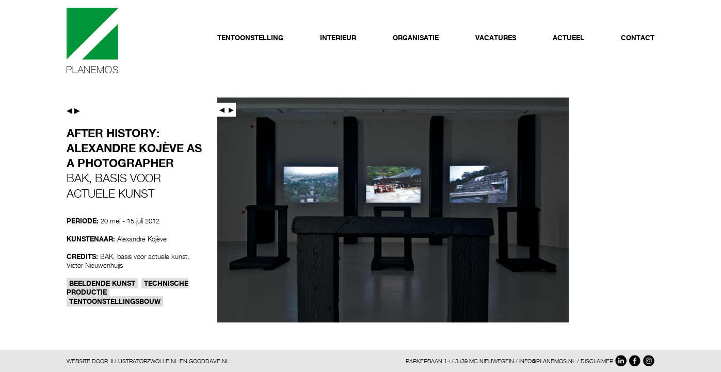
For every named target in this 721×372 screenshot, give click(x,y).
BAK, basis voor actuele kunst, (144, 256)
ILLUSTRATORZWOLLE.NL (144, 361)
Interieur (338, 38)
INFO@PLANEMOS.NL (547, 361)
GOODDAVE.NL (209, 361)
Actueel (568, 38)
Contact (637, 38)
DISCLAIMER (597, 361)
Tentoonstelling (250, 38)
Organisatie (416, 38)
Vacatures (495, 38)
